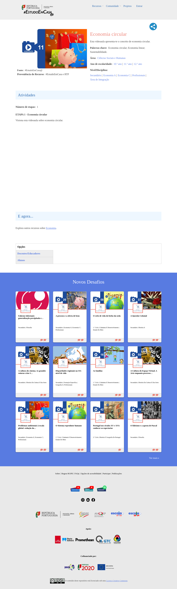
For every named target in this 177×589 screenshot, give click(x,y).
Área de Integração (99, 79)
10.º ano (118, 64)
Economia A (109, 75)
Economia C (124, 75)
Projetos (127, 6)
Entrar (139, 6)
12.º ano (138, 64)
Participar (107, 473)
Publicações (117, 473)
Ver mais (153, 458)
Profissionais (138, 75)
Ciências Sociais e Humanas (111, 58)
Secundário (95, 75)
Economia (51, 228)
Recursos (96, 6)
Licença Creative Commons (117, 581)
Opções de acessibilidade (91, 473)
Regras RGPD (67, 473)
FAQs (77, 473)
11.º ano (128, 64)
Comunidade (112, 6)
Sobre (57, 473)
